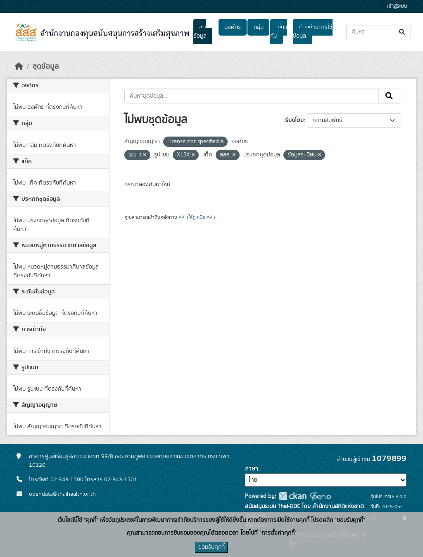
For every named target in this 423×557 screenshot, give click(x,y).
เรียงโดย (294, 120)
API (181, 217)
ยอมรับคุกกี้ (211, 547)
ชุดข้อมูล (200, 31)
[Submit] (402, 32)
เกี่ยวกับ (278, 31)
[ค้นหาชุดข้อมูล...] (378, 32)
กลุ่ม (259, 27)
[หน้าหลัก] (19, 66)
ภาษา (251, 469)
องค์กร (232, 27)
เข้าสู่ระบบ (397, 6)
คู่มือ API (205, 217)
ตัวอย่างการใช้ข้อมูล (312, 31)
